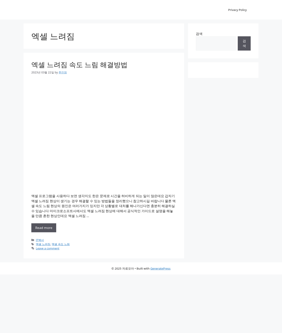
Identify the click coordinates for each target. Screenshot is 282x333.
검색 (199, 33)
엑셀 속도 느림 (61, 244)
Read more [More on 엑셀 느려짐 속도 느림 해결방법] (43, 227)
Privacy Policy (237, 10)
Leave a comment (47, 248)
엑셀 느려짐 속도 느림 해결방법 (79, 64)
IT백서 (40, 240)
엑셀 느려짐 (43, 244)
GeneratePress (160, 268)
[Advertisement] (141, 303)
